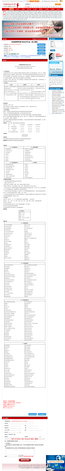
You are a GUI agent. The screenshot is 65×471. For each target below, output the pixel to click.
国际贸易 (43, 16)
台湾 (60, 84)
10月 (57, 66)
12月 (61, 66)
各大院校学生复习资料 (19, 19)
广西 (49, 6)
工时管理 (46, 11)
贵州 (51, 6)
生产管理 (42, 11)
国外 (50, 85)
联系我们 (27, 465)
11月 (59, 66)
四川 (58, 80)
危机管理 (32, 14)
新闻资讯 (41, 9)
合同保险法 (24, 11)
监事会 (23, 14)
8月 (53, 66)
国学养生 (50, 16)
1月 (50, 64)
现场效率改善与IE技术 (56, 106)
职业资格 (19, 17)
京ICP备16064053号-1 (42, 466)
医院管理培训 (8, 19)
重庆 (38, 6)
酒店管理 (48, 17)
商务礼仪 (7, 14)
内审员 (40, 16)
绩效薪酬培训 (19, 11)
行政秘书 (39, 11)
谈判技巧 (37, 16)
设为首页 (52, 1)
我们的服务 (23, 465)
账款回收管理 (15, 17)
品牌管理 (49, 14)
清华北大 (27, 16)
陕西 (50, 82)
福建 (47, 6)
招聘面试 (11, 11)
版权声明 (34, 465)
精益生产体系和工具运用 (57, 113)
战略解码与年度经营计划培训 (57, 100)
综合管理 (16, 16)
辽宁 (56, 82)
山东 (61, 79)
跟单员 (30, 16)
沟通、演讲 (9, 16)
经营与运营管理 (38, 17)
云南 (45, 6)
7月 (50, 66)
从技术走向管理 (44, 17)
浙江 (58, 6)
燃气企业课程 (13, 19)
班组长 (60, 11)
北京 (31, 6)
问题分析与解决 (55, 108)
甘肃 (54, 82)
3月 (55, 64)
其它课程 (25, 19)
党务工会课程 (35, 11)
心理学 (29, 17)
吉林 (58, 82)
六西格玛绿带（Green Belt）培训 (58, 111)
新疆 (53, 84)
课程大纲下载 (41, 44)
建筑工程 (23, 16)
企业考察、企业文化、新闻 (39, 14)
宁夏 (51, 84)
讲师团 (23, 9)
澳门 (61, 84)
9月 (55, 66)
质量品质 (46, 14)
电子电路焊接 (55, 16)
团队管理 (55, 14)
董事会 (26, 14)
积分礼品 (45, 465)
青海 (52, 82)
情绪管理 (26, 17)
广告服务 (31, 465)
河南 (61, 80)
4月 (57, 64)
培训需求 (52, 9)
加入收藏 (56, 1)
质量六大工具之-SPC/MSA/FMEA (58, 97)
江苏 (52, 80)
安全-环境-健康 (55, 11)
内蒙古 (55, 84)
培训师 (53, 14)
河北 (50, 80)
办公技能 (12, 16)
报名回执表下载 (32, 414)
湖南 (54, 6)
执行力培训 (5, 16)
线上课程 (35, 9)
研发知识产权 (6, 17)
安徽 (60, 80)
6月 (61, 64)
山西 (54, 80)
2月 (53, 64)
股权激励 (20, 16)
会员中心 (58, 9)
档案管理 (15, 11)
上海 (33, 6)
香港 (58, 84)
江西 (56, 80)
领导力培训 (60, 14)
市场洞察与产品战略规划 (57, 98)
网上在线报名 (41, 53)
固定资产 (10, 17)
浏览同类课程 (41, 47)
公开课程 (11, 9)
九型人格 (52, 17)
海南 (42, 6)
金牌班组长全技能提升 (56, 94)
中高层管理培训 (29, 11)
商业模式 (20, 14)
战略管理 (16, 14)
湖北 (56, 6)
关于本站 (48, 1)
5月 (59, 64)
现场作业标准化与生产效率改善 (58, 105)
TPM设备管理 (50, 11)
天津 (35, 6)
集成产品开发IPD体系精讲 (57, 103)
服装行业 (22, 17)
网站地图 (45, 1)
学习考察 (46, 9)
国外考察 (29, 14)
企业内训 (17, 9)
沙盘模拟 (47, 16)
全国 (60, 6)
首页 (42, 1)
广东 (40, 6)
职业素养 (33, 16)
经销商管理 (33, 17)
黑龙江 (60, 82)
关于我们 (19, 465)
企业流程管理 (12, 14)
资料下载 (29, 9)
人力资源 (8, 11)
